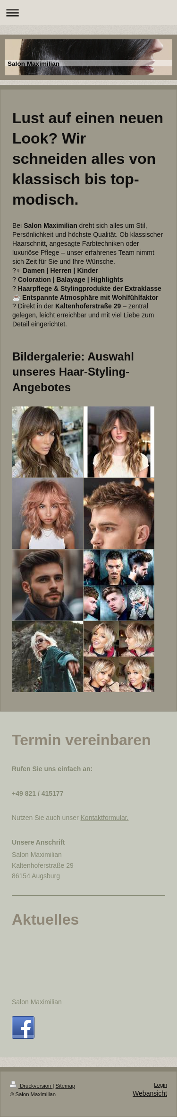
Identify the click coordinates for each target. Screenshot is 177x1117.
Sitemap (66, 1086)
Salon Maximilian (37, 1002)
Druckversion (31, 1086)
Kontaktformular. (105, 817)
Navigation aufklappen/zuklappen (88, 12)
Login (160, 1085)
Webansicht (150, 1093)
